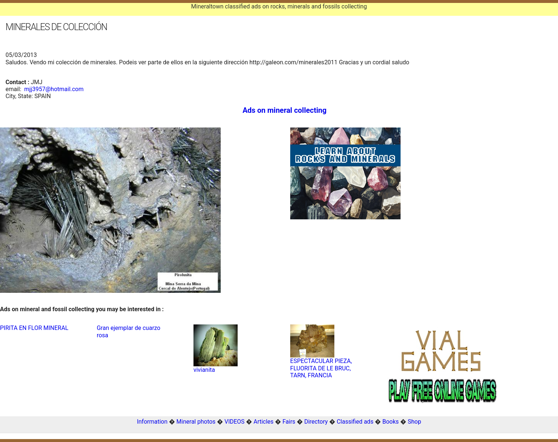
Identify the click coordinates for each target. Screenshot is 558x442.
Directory (316, 421)
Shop (414, 421)
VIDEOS (234, 421)
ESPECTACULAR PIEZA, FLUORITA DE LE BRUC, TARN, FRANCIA (321, 367)
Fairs (288, 421)
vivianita (204, 369)
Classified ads (355, 421)
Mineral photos (196, 421)
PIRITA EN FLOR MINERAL (34, 327)
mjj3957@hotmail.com (53, 89)
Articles (263, 421)
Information (152, 421)
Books (391, 421)
